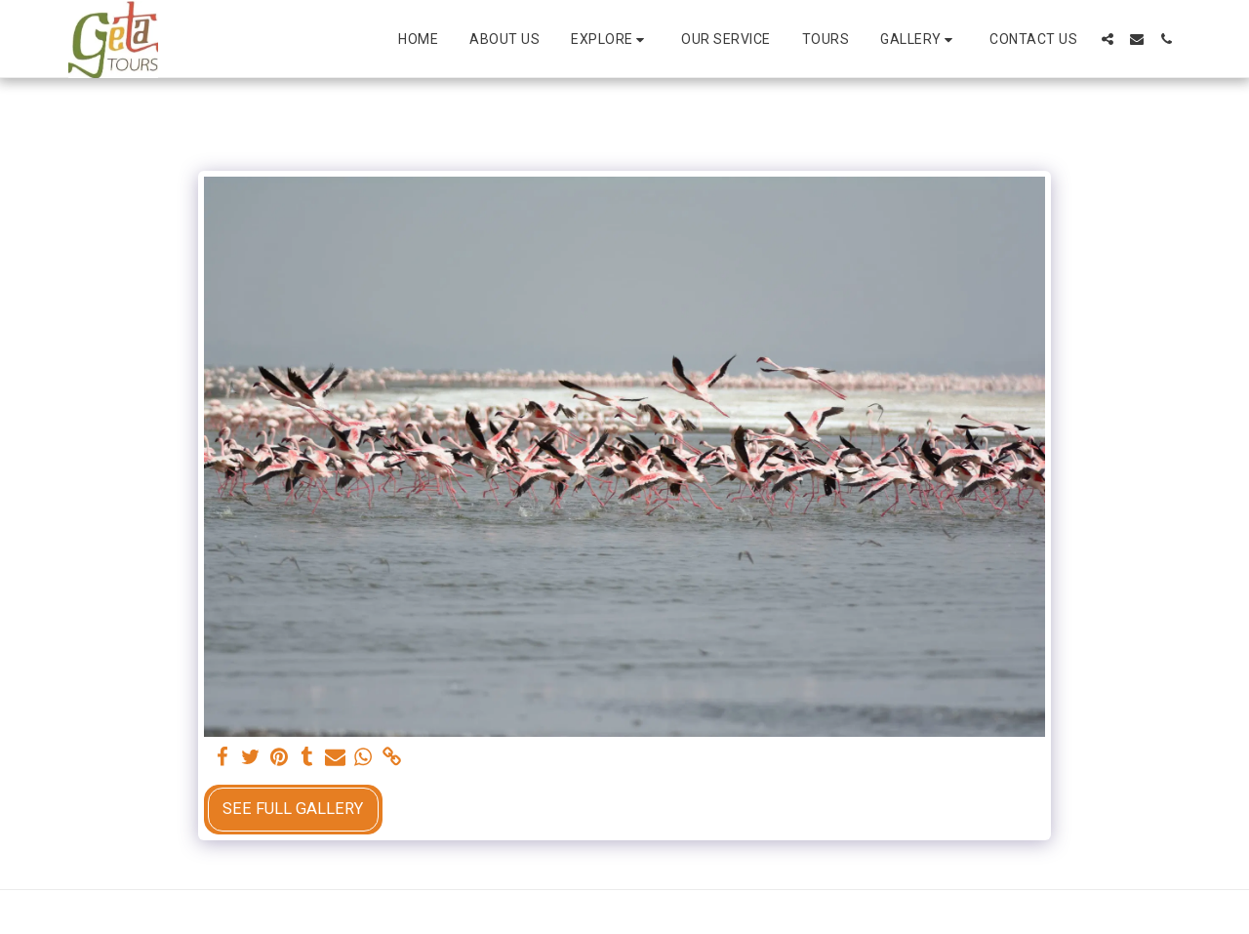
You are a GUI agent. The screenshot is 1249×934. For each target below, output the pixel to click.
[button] (610, 39)
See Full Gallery (292, 808)
